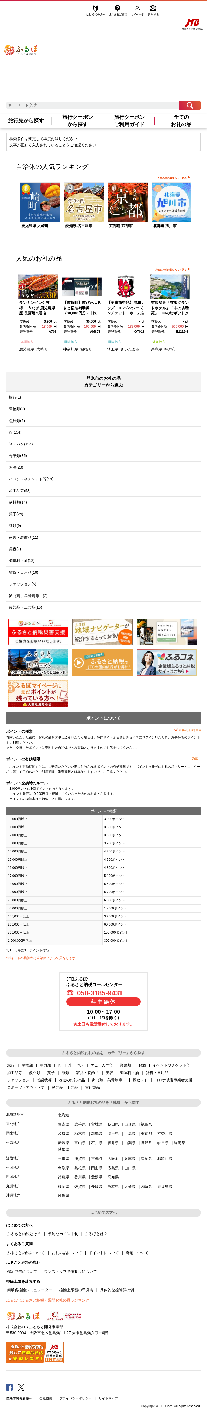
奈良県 (146, 1158)
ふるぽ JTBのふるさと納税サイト (21, 45)
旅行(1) (15, 397)
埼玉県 (112, 349)
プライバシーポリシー (75, 1398)
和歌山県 (164, 1158)
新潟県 (63, 1143)
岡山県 (96, 1168)
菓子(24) (16, 514)
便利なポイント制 (63, 1234)
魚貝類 (45, 1065)
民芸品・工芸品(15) (25, 607)
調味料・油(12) (21, 560)
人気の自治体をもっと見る (172, 178)
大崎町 (42, 349)
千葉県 (130, 1133)
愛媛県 (96, 1177)
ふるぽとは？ (96, 1234)
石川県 (96, 1143)
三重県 (63, 1158)
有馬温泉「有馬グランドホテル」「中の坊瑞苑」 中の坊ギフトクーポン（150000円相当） (170, 313)
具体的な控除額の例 (117, 1290)
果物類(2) (17, 409)
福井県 (113, 1143)
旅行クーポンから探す (77, 120)
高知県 (113, 1177)
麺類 (65, 1073)
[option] (38, 212)
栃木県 (80, 1133)
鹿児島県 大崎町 (35, 226)
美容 (109, 1073)
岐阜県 (163, 1143)
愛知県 (63, 1149)
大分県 (130, 1186)
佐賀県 (80, 1186)
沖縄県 (63, 1195)
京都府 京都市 (121, 226)
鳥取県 (63, 1168)
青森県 (63, 1124)
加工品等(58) (20, 490)
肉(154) (15, 432)
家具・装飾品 (87, 1073)
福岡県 (63, 1186)
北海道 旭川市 (165, 226)
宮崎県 (146, 1186)
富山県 (80, 1143)
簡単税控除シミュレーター (29, 1290)
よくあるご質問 (118, 10)
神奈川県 (70, 349)
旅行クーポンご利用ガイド (129, 120)
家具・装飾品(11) (23, 537)
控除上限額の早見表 (76, 1290)
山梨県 (130, 1143)
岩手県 (80, 1124)
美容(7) (15, 549)
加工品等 (14, 1073)
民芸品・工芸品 (65, 1087)
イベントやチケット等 (171, 1065)
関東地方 (70, 342)
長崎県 (96, 1186)
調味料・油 (129, 1073)
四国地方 (13, 1177)
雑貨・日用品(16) (23, 572)
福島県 (146, 1124)
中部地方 (13, 1142)
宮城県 (96, 1124)
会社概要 (45, 1398)
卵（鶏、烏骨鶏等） (109, 1080)
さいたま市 (129, 349)
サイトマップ (108, 1398)
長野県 (146, 1143)
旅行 (11, 1065)
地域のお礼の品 (71, 1080)
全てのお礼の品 (181, 120)
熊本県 (113, 1186)
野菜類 (125, 1065)
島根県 (80, 1168)
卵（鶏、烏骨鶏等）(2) (28, 596)
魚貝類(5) (17, 421)
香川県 (80, 1177)
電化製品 (92, 1087)
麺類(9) (15, 525)
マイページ (138, 10)
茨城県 (63, 1133)
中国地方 (13, 1167)
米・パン (76, 1065)
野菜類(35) (18, 455)
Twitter (21, 1387)
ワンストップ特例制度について (70, 1271)
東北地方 (13, 1124)
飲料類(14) (18, 502)
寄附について (137, 1252)
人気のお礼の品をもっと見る (171, 269)
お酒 (142, 1065)
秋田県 (113, 1124)
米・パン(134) (21, 444)
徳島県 (63, 1177)
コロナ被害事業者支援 (173, 1080)
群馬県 (96, 1133)
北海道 (63, 1115)
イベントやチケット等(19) (31, 479)
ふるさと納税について (26, 1252)
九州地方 (26, 342)
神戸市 (170, 349)
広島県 (113, 1168)
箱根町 (86, 349)
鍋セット (140, 1080)
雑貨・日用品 (157, 1073)
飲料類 (34, 1073)
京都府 (96, 1158)
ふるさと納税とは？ (24, 1234)
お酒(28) (16, 467)
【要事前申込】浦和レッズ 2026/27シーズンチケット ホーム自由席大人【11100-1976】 (126, 313)
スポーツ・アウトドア (26, 1087)
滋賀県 (80, 1158)
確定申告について (22, 1271)
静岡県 (179, 1143)
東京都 (146, 1133)
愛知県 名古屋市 (79, 226)
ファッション (18, 1080)
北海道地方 (15, 1114)
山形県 (130, 1124)
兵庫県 (156, 349)
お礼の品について (67, 1252)
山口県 (130, 1168)
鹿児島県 (26, 349)
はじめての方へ (96, 10)
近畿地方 (158, 342)
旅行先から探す (26, 120)
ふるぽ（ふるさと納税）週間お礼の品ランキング (47, 1300)
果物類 (27, 1065)
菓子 (51, 1073)
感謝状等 (44, 1080)
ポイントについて (104, 1252)
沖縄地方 (13, 1195)
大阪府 (113, 1158)
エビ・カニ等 (102, 1065)
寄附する (153, 10)
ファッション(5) (22, 584)
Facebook (9, 1387)
